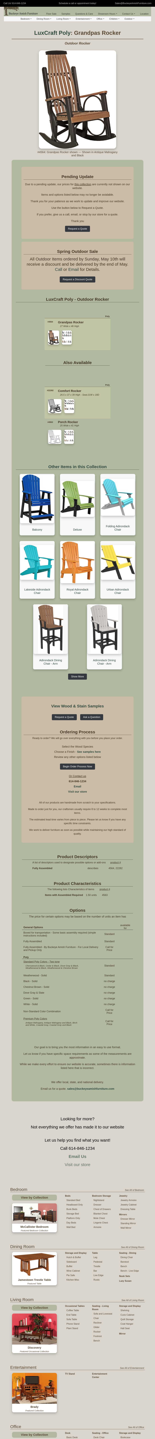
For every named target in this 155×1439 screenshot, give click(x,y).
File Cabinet (126, 1338)
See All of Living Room (133, 1237)
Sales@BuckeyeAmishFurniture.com (133, 3)
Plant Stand (72, 1265)
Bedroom (26, 19)
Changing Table (100, 1393)
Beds (67, 1142)
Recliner (97, 1260)
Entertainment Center (99, 1300)
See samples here (89, 698)
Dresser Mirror (128, 1165)
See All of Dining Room (132, 1189)
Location (144, 14)
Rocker (97, 1269)
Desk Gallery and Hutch (75, 1349)
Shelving (125, 1247)
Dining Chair (127, 1199)
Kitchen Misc (72, 1222)
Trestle (96, 1208)
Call (58, 269)
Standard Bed (73, 1146)
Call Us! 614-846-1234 (15, 3)
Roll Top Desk (73, 1343)
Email (73, 269)
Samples (66, 14)
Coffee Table (72, 1247)
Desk (67, 1329)
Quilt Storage (127, 1256)
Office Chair (99, 1343)
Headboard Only (74, 1151)
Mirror (122, 1271)
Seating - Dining (127, 1195)
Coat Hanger (127, 1261)
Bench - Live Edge (130, 1213)
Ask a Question (91, 663)
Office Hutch (127, 1347)
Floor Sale (51, 14)
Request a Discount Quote (77, 279)
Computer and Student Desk (73, 1366)
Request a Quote (77, 228)
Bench (124, 1208)
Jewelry (123, 1142)
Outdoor (129, 19)
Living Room (63, 19)
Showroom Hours (107, 14)
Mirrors (123, 1161)
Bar (95, 1213)
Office (100, 19)
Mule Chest (99, 1164)
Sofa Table (71, 1256)
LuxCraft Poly (52, 33)
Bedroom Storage (101, 1142)
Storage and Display (76, 1195)
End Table (71, 1252)
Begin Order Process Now (77, 712)
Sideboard (71, 1204)
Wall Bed (70, 1173)
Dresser (97, 1151)
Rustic (96, 1222)
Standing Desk (73, 1360)
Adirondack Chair (75, 1436)
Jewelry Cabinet (129, 1151)
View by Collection (34, 1144)
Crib (94, 1388)
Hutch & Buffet (73, 1199)
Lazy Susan (125, 1223)
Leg (95, 1199)
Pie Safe (70, 1217)
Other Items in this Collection (77, 466)
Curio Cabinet (127, 1252)
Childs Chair (72, 1397)
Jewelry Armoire (129, 1146)
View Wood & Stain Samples (77, 652)
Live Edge (98, 1217)
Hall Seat (125, 1265)
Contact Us (128, 14)
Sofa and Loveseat (102, 1251)
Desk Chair (99, 1334)
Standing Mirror (128, 1169)
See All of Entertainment (132, 1293)
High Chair (71, 1406)
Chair (96, 1255)
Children (114, 19)
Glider (96, 1264)
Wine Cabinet (73, 1213)
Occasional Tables (75, 1243)
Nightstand (98, 1146)
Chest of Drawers (102, 1155)
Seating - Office (100, 1329)
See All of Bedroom (134, 1136)
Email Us (77, 1102)
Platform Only (73, 1164)
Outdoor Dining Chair (100, 1433)
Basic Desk (72, 1334)
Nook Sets (124, 1218)
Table (95, 1195)
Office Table (98, 1348)
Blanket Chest (100, 1160)
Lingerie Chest (100, 1169)
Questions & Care (84, 14)
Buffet (69, 1208)
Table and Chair (73, 1388)
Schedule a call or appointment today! (77, 3)
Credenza (125, 1343)
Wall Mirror (126, 1174)
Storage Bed (72, 1160)
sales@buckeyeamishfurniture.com (90, 1035)
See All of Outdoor (135, 1426)
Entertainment (84, 19)
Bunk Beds (71, 1155)
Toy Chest (97, 1398)
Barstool (125, 1204)
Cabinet (124, 1352)
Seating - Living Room (100, 1245)
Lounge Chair (100, 1338)
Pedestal (97, 1204)
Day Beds (71, 1169)
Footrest (97, 1273)
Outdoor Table (126, 1432)
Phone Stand (72, 1261)
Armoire (97, 1173)
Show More (77, 622)
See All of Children (135, 1383)
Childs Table (72, 1393)
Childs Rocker (73, 1402)
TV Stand (70, 1299)
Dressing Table (128, 1155)
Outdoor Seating (74, 1432)
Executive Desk (74, 1338)
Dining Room (44, 19)
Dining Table (127, 1436)
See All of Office (136, 1324)
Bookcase (125, 1334)
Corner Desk (72, 1355)
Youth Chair (72, 1411)
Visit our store (77, 737)
